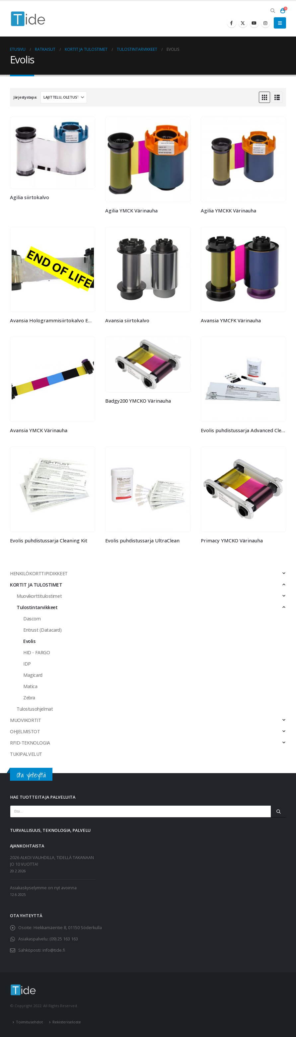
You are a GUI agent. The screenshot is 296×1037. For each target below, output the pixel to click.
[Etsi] (278, 811)
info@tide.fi (53, 950)
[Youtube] (254, 23)
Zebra (29, 697)
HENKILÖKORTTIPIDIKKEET (39, 573)
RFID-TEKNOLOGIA (30, 743)
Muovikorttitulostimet (39, 596)
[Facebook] (231, 23)
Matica (30, 686)
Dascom (31, 618)
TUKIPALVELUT (26, 754)
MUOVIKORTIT (25, 720)
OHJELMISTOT (25, 731)
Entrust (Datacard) (42, 630)
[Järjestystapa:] (63, 97)
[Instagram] (265, 23)
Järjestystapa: (25, 97)
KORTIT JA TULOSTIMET (36, 585)
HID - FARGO (36, 652)
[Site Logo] (28, 18)
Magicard (32, 675)
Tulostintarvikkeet (37, 607)
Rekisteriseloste (66, 1021)
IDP (27, 664)
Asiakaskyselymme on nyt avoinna (43, 888)
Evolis (29, 641)
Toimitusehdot (29, 1021)
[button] (272, 11)
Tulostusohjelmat (35, 709)
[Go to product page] (53, 152)
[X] (243, 23)
